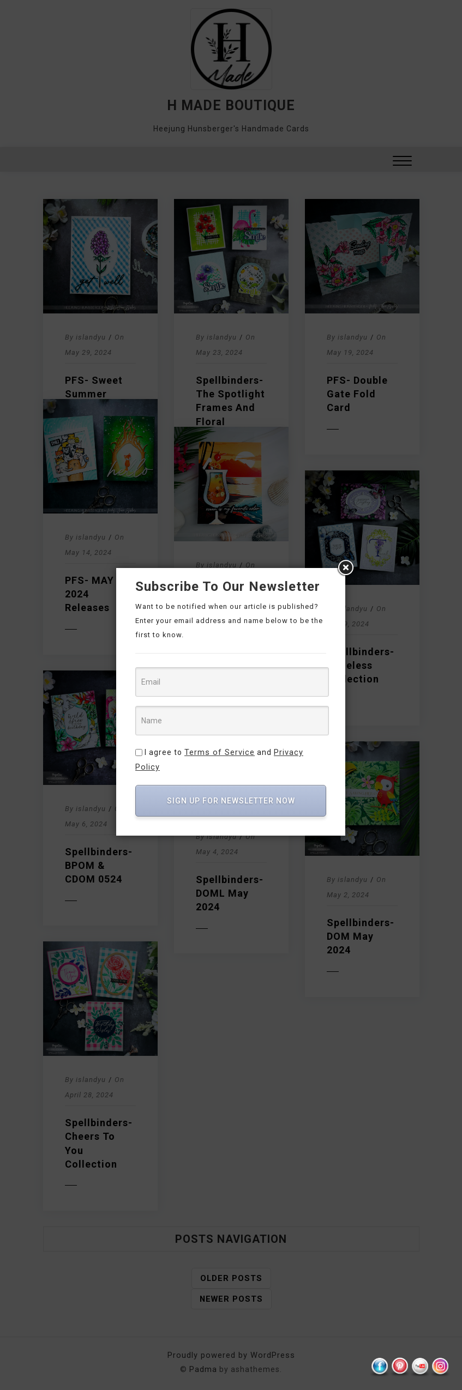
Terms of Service (218, 752)
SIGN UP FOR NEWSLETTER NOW (231, 786)
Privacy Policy (298, 752)
